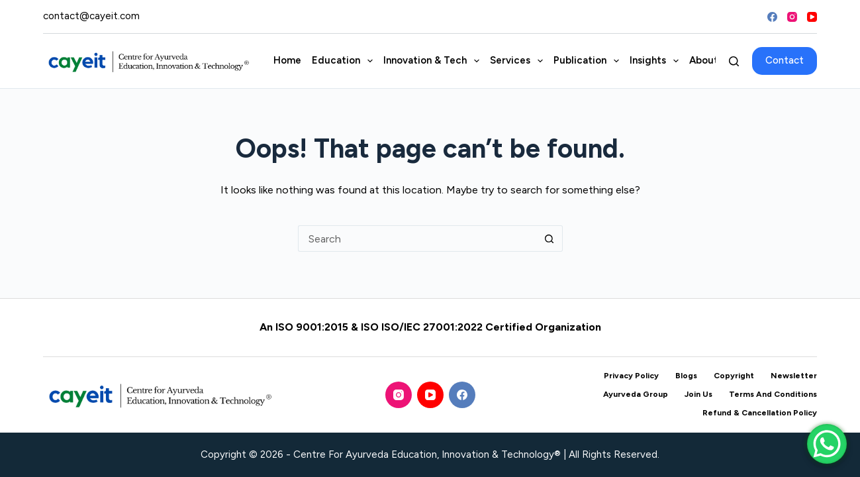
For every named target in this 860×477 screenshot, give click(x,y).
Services (519, 61)
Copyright (734, 375)
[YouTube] (812, 17)
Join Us (698, 394)
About (712, 61)
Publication (588, 61)
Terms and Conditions (773, 394)
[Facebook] (772, 17)
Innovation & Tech (434, 61)
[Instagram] (792, 17)
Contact (784, 60)
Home (287, 60)
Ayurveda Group (635, 394)
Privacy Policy (631, 375)
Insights (657, 61)
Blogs (686, 375)
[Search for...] (417, 238)
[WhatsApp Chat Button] (827, 444)
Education (345, 61)
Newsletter (794, 375)
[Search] (734, 61)
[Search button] (549, 238)
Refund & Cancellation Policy (759, 412)
